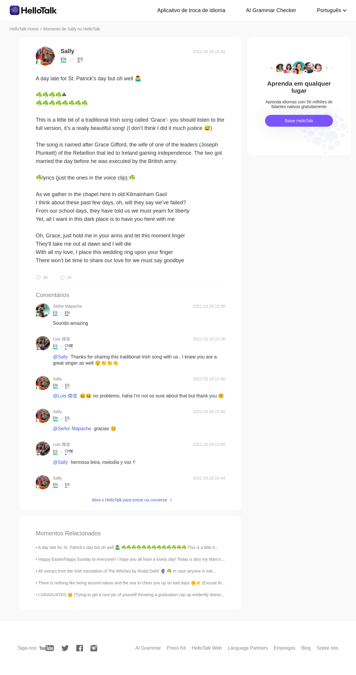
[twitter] (65, 648)
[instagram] (93, 648)
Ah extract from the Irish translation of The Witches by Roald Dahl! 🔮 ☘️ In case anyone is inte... (127, 571)
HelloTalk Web (207, 647)
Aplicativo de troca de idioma (191, 10)
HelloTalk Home (24, 29)
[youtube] (46, 648)
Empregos (284, 647)
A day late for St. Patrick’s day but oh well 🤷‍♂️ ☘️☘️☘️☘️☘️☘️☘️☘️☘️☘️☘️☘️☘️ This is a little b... (128, 547)
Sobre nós (327, 647)
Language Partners (248, 647)
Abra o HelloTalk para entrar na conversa (129, 500)
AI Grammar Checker (271, 10)
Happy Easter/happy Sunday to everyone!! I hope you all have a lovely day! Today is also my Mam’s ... (132, 559)
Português (329, 10)
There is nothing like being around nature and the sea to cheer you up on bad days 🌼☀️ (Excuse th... (131, 583)
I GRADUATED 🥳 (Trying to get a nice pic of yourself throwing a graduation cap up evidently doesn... (131, 594)
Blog (306, 647)
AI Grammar (148, 647)
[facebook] (79, 648)
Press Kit (176, 647)
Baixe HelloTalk (299, 120)
